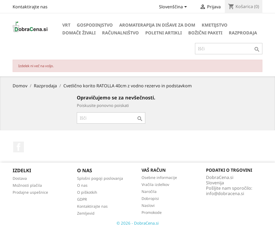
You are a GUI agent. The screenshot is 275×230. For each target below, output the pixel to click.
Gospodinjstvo (95, 25)
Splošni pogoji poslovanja (100, 178)
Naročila (149, 191)
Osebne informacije (159, 177)
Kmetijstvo (214, 25)
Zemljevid (86, 213)
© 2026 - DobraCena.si (138, 223)
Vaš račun (154, 170)
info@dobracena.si (225, 193)
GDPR (82, 199)
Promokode (152, 212)
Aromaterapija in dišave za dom (157, 25)
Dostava (20, 178)
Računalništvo (120, 33)
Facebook (18, 147)
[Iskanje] (228, 48)
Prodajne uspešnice (30, 192)
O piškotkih (87, 192)
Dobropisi (150, 198)
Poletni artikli (163, 33)
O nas (82, 185)
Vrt (66, 25)
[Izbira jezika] (174, 7)
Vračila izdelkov (155, 184)
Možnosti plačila (27, 185)
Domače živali (79, 33)
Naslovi (148, 205)
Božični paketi (205, 33)
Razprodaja (243, 33)
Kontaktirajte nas (30, 7)
